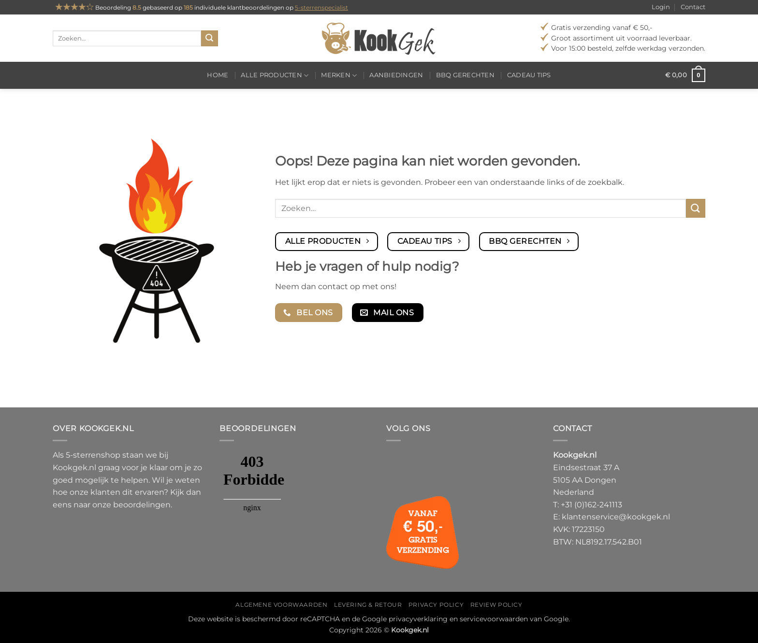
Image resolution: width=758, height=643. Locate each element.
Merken (339, 75)
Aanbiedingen (396, 75)
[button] (685, 75)
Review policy (496, 604)
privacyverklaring (418, 619)
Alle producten (274, 75)
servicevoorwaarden (494, 619)
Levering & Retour (368, 604)
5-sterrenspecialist (321, 7)
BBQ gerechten (465, 75)
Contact (693, 7)
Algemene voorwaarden (281, 604)
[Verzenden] (209, 38)
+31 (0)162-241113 (591, 504)
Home (217, 75)
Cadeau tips (529, 75)
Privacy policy (436, 604)
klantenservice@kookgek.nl (616, 516)
